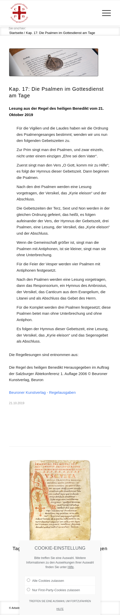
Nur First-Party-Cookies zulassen (53, 597)
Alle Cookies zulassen (45, 588)
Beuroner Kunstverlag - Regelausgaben (42, 392)
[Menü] (104, 13)
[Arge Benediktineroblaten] (50, 13)
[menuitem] (104, 13)
